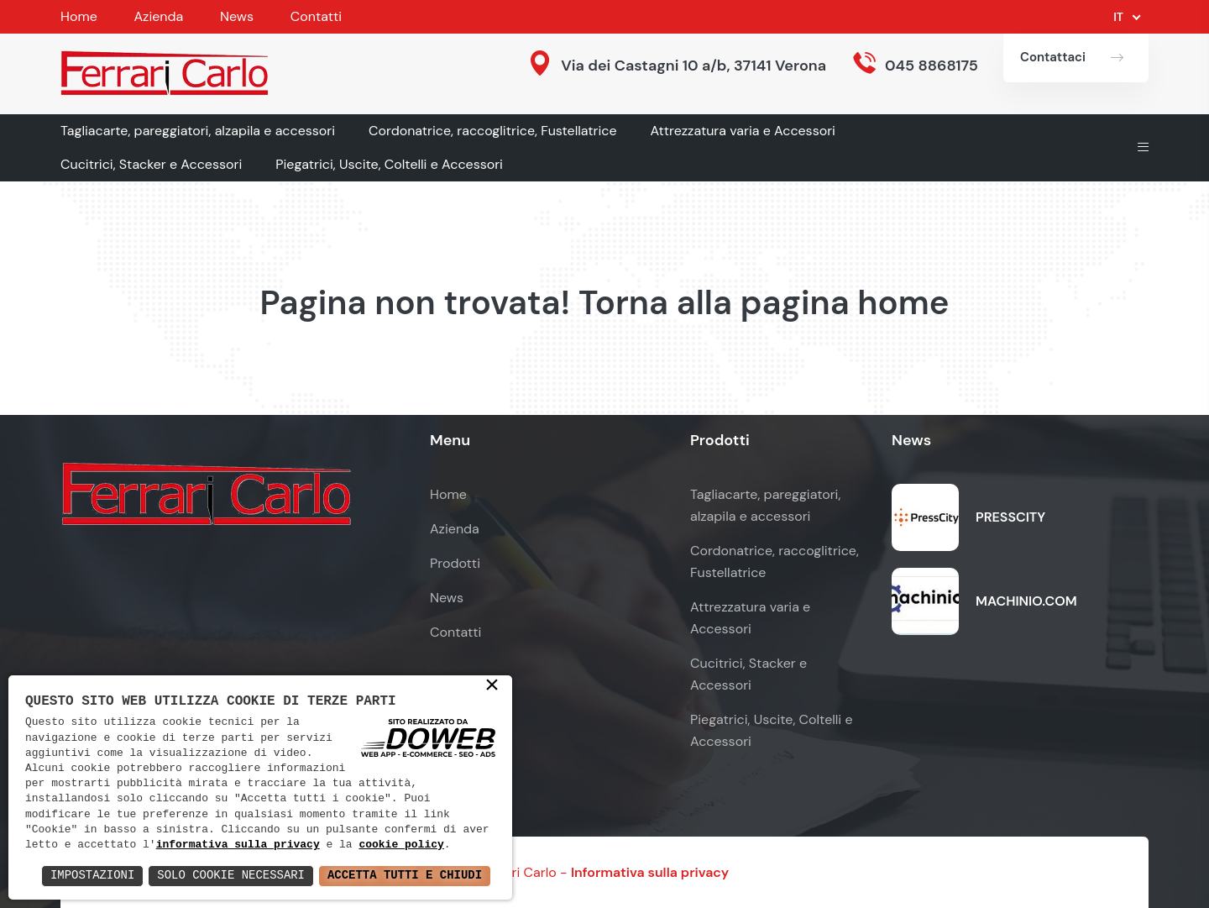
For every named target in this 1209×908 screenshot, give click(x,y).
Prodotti (455, 563)
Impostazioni (91, 876)
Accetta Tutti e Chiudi (404, 876)
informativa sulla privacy (238, 845)
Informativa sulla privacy (650, 872)
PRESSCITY (1010, 517)
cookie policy (401, 845)
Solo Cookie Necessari (230, 876)
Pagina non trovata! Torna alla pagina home (604, 302)
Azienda (158, 16)
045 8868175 (931, 65)
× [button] (492, 686)
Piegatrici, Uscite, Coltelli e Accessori (389, 164)
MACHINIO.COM (1026, 601)
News (237, 16)
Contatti (316, 16)
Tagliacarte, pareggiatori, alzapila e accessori (197, 130)
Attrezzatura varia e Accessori (743, 130)
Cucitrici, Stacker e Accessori (151, 164)
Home (78, 16)
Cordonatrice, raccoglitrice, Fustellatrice (493, 130)
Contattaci (1053, 57)
